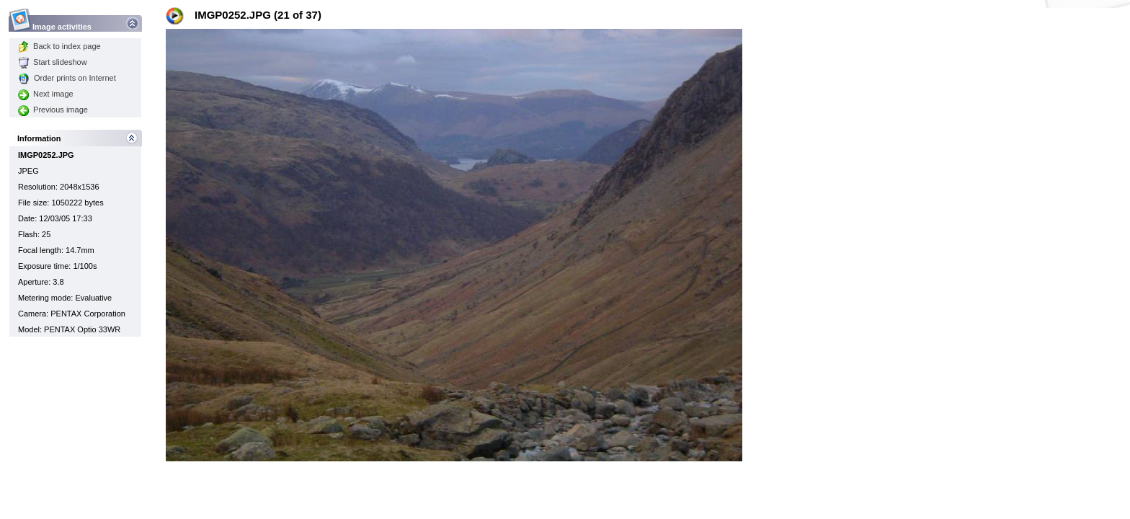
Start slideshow (52, 62)
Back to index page (59, 46)
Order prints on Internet (67, 78)
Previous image (53, 109)
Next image (46, 93)
